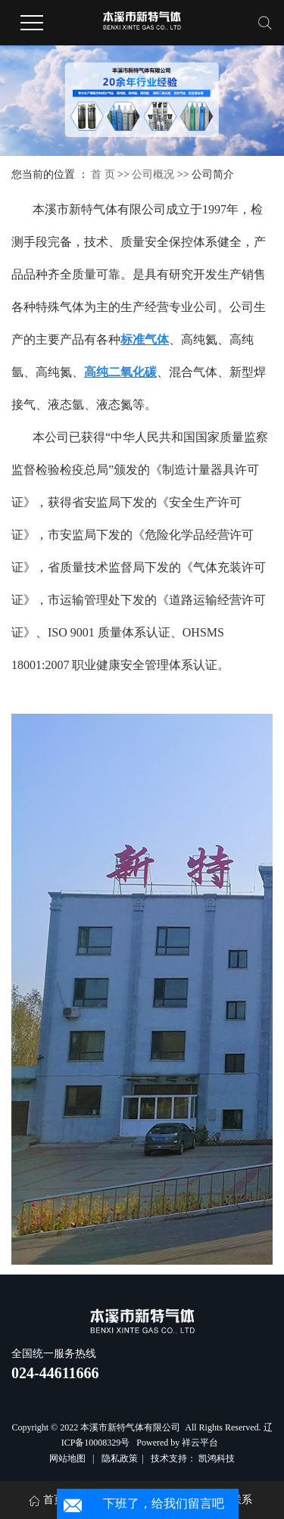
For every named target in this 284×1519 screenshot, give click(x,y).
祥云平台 (200, 1442)
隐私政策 (119, 1458)
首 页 (103, 174)
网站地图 (68, 1458)
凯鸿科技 (216, 1458)
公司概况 (154, 174)
